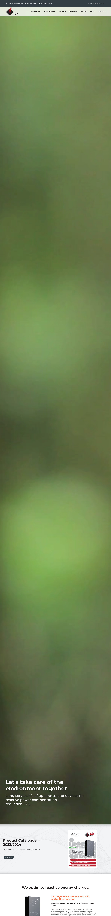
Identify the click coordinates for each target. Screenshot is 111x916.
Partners (62, 11)
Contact (101, 11)
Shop (92, 11)
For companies (49, 11)
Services (83, 11)
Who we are (35, 11)
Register (97, 3)
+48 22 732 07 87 (31, 3)
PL (104, 3)
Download (8, 857)
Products (72, 11)
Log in (90, 3)
